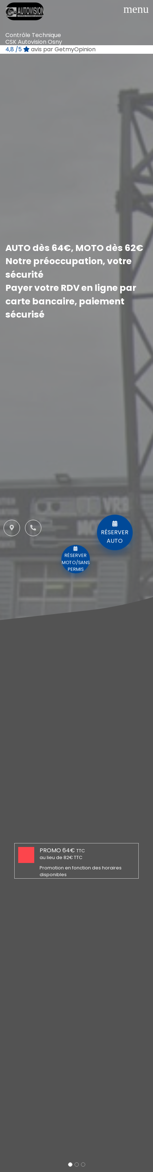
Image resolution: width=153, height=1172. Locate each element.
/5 (50, 49)
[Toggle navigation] (136, 9)
